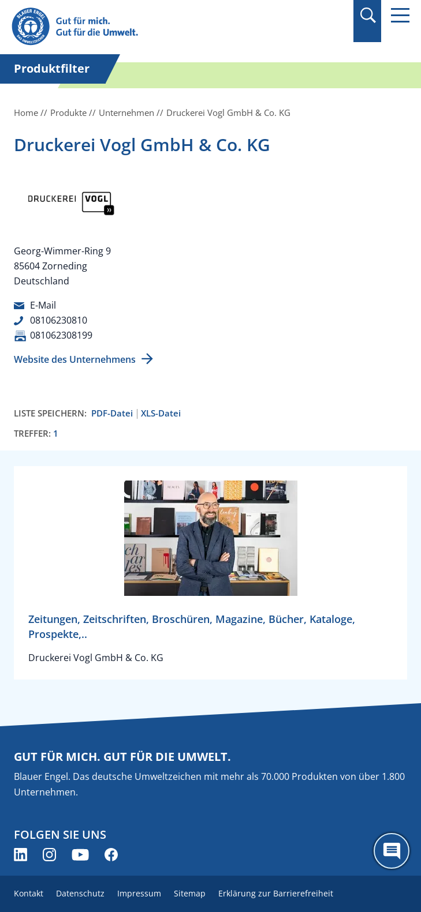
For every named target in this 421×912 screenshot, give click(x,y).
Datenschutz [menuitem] (80, 893)
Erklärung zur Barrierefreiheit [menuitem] (275, 893)
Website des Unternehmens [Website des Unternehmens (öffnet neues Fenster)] (75, 359)
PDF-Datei (112, 413)
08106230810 (58, 320)
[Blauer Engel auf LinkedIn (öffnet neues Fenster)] (20, 854)
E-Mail (43, 305)
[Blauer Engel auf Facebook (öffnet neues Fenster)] (111, 854)
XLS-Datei (161, 413)
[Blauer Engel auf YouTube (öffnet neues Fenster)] (80, 854)
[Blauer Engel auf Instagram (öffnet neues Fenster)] (49, 854)
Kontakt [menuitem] (28, 893)
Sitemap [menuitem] (190, 893)
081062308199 (61, 335)
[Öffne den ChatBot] (391, 851)
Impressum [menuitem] (139, 893)
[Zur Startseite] (151, 26)
